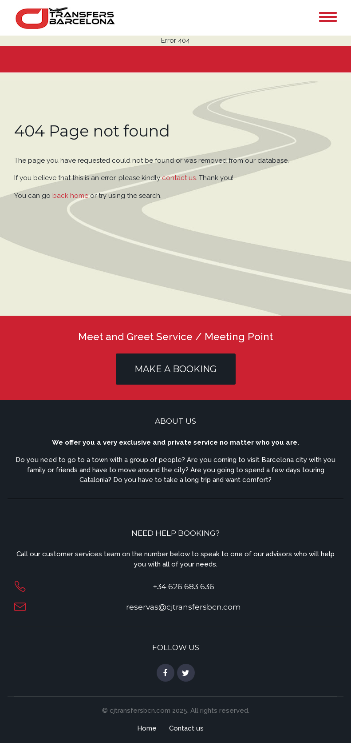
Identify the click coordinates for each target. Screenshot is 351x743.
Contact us (186, 728)
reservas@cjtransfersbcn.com (183, 606)
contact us (179, 178)
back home (70, 196)
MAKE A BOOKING (175, 369)
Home (147, 728)
